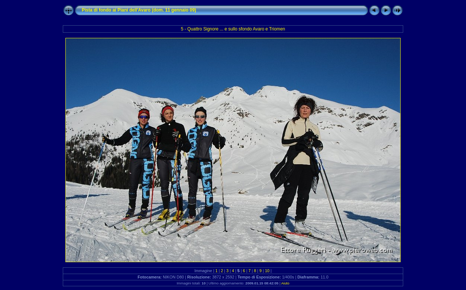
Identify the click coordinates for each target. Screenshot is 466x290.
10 (267, 270)
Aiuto (285, 283)
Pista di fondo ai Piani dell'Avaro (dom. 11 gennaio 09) (139, 10)
